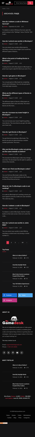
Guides (9, 417)
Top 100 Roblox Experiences (21, 283)
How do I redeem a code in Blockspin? (16, 206)
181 (23, 242)
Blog (15, 417)
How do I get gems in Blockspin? (14, 76)
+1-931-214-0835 (12, 347)
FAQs (19, 417)
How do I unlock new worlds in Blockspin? (17, 41)
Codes (19, 415)
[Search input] (21, 3)
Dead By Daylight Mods (19, 265)
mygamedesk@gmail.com (14, 344)
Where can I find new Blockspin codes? (16, 169)
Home (3, 8)
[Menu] (3, 3)
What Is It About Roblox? (20, 255)
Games (14, 415)
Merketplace (27, 415)
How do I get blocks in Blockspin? (14, 132)
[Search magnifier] (30, 3)
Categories (27, 417)
